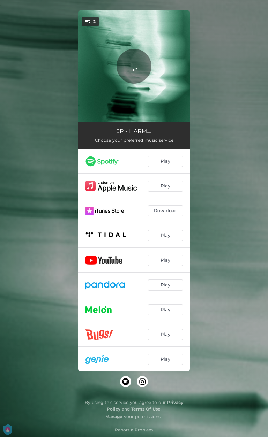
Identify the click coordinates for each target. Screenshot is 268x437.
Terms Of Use (146, 409)
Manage (113, 416)
